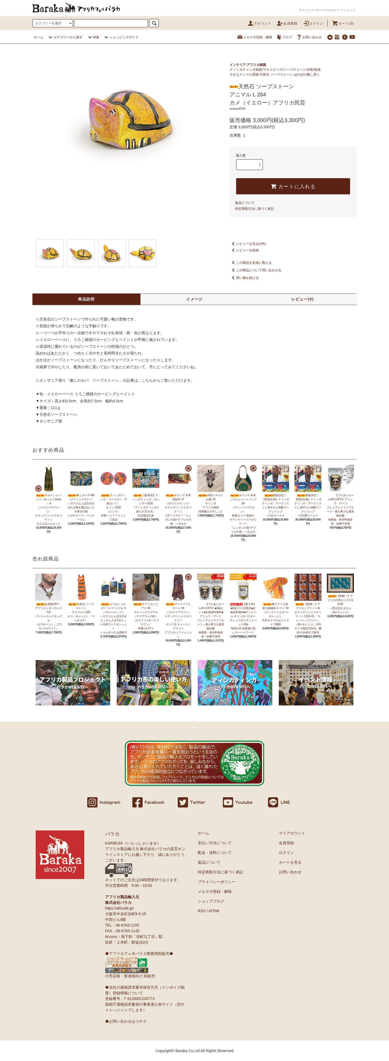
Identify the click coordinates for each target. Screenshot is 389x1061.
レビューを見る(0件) (248, 244)
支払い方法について (215, 843)
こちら (147, 380)
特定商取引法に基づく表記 (254, 209)
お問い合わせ (309, 37)
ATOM (214, 911)
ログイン (313, 23)
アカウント (259, 23)
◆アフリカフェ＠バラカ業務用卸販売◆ (139, 953)
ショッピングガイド (121, 37)
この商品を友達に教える (251, 263)
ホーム (38, 37)
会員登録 (287, 23)
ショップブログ (211, 901)
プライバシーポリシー (217, 882)
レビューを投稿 (244, 250)
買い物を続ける (244, 278)
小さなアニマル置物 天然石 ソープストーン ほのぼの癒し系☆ (275, 74)
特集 (92, 37)
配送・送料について (215, 852)
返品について (244, 203)
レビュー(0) (302, 299)
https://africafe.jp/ (119, 908)
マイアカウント (292, 833)
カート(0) (343, 23)
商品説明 (86, 299)
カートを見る (290, 862)
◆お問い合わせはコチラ (126, 1021)
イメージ (194, 299)
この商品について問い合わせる (255, 270)
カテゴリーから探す (65, 37)
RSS (202, 911)
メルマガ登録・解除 (254, 37)
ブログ (284, 37)
